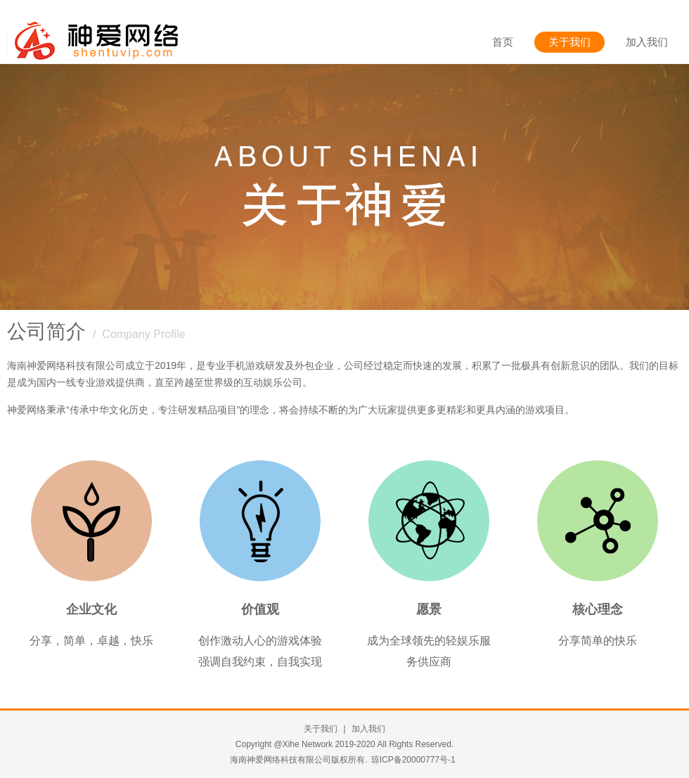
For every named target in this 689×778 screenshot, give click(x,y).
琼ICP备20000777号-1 (413, 760)
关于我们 (569, 42)
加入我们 (647, 42)
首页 (502, 42)
